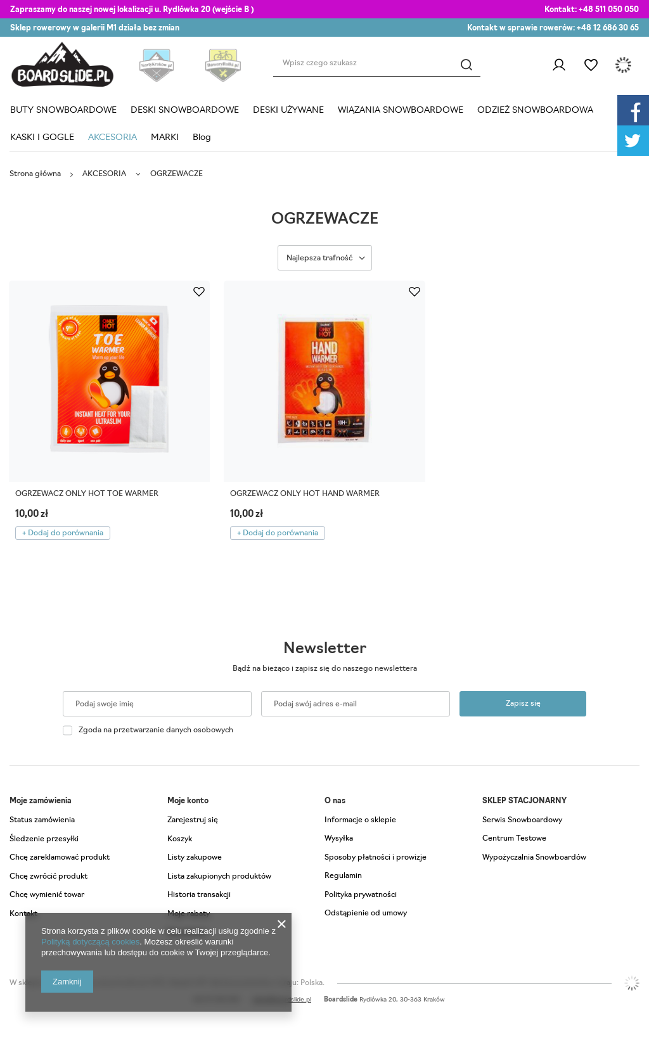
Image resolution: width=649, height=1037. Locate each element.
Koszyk (179, 839)
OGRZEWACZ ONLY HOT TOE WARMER (86, 494)
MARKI (165, 138)
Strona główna (35, 174)
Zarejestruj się (192, 820)
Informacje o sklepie (360, 820)
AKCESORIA (112, 138)
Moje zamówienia (41, 801)
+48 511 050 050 (609, 10)
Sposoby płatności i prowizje (375, 858)
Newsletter (324, 649)
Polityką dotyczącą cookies (90, 941)
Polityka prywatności (360, 895)
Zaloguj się (559, 65)
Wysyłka (338, 839)
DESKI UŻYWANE (288, 110)
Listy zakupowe (591, 65)
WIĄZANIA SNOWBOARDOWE (400, 110)
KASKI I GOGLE (42, 138)
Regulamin (343, 876)
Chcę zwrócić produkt (48, 877)
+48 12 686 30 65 (608, 28)
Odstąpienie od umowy (365, 913)
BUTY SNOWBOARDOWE (63, 110)
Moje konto (188, 801)
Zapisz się (523, 704)
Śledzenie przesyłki (44, 839)
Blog (202, 138)
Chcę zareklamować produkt (60, 858)
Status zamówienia (42, 820)
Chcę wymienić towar (47, 895)
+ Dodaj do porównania (62, 533)
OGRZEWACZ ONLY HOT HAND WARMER (305, 494)
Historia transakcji (199, 895)
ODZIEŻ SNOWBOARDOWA (535, 110)
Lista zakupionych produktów (219, 877)
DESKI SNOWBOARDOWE (185, 110)
